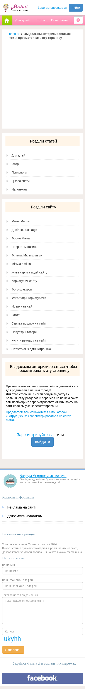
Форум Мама (21, 238)
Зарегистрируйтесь (34, 435)
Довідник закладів (24, 230)
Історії (16, 164)
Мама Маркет (21, 221)
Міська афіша (21, 264)
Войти (75, 8)
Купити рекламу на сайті (29, 340)
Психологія (19, 172)
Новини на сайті (23, 306)
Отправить (13, 650)
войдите (42, 441)
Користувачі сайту (24, 281)
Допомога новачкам (24, 516)
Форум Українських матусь (43, 475)
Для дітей (18, 155)
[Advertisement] (41, 83)
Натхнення (19, 189)
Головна (13, 34)
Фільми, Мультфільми (27, 255)
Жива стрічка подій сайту (29, 272)
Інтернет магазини (24, 247)
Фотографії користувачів (29, 298)
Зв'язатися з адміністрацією (31, 349)
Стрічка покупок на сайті (29, 323)
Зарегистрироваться (52, 7)
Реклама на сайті (21, 507)
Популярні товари (24, 332)
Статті (16, 315)
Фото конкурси (22, 289)
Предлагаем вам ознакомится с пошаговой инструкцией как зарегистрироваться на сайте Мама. (38, 416)
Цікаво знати (21, 181)
